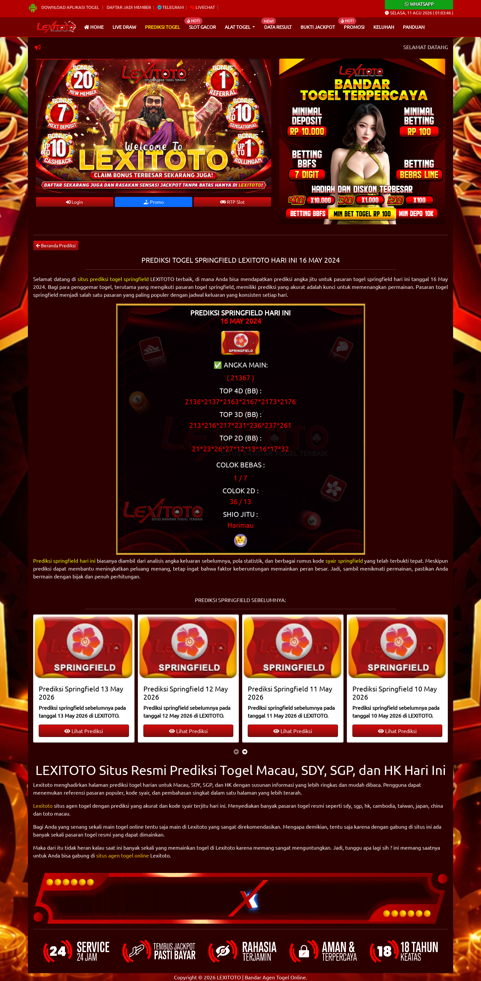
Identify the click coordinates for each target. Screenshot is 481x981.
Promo (154, 202)
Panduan (414, 27)
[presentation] (236, 751)
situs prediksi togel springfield (113, 278)
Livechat (202, 7)
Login (74, 202)
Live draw (124, 27)
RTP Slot (232, 202)
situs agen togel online (122, 855)
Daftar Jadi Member (129, 7)
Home (94, 27)
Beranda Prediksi (56, 245)
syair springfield (344, 560)
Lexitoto (42, 805)
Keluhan (383, 27)
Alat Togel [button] (238, 27)
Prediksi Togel (162, 27)
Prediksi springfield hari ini (64, 560)
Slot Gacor (202, 27)
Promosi (354, 27)
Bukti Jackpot (318, 27)
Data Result (278, 27)
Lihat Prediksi (83, 730)
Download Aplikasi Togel (64, 7)
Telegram (170, 7)
